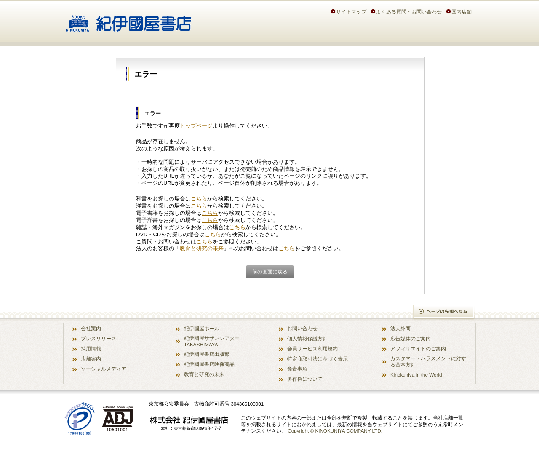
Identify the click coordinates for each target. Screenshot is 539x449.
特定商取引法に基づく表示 (317, 358)
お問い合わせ (302, 328)
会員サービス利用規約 (312, 348)
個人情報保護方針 (307, 338)
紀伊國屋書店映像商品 (209, 364)
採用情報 (91, 348)
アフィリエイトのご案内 (418, 348)
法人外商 (400, 328)
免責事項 (297, 368)
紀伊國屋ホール (201, 328)
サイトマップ (351, 11)
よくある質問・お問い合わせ (409, 11)
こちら (199, 198)
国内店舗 (461, 11)
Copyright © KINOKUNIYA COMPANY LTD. (335, 430)
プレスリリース (98, 338)
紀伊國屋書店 (128, 20)
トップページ (196, 126)
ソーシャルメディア (103, 368)
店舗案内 (91, 358)
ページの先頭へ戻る (444, 312)
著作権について (305, 379)
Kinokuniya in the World (416, 374)
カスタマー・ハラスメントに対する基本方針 (428, 361)
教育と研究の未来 (202, 248)
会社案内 (91, 328)
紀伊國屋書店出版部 (206, 354)
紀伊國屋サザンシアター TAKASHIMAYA (212, 341)
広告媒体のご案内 (410, 338)
